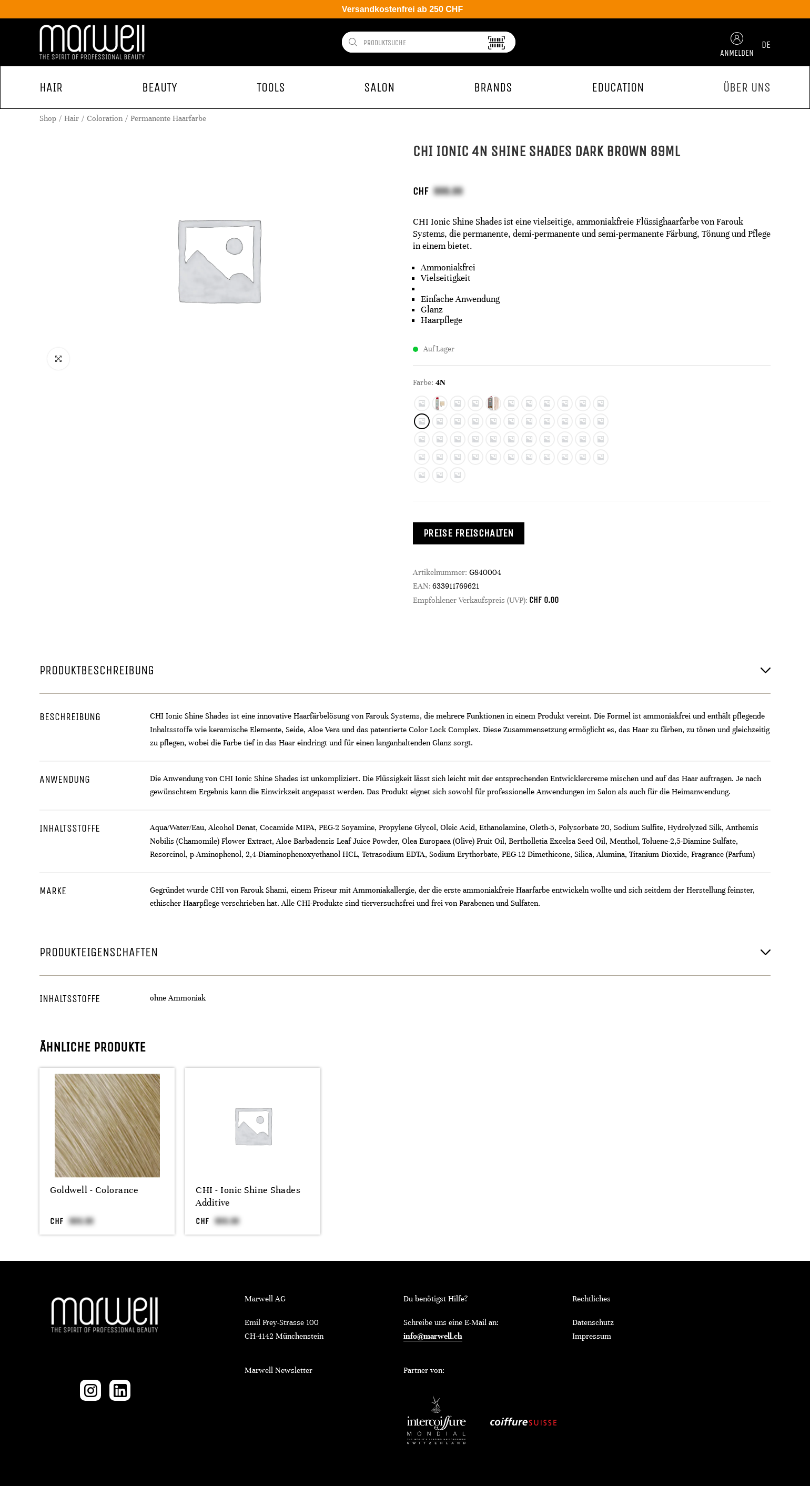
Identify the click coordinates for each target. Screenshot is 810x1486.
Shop (47, 118)
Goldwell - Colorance (94, 1190)
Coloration (105, 118)
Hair (71, 118)
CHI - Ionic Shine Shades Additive (248, 1196)
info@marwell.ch (432, 1336)
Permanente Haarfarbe (168, 118)
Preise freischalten (468, 533)
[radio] (422, 403)
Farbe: (423, 382)
